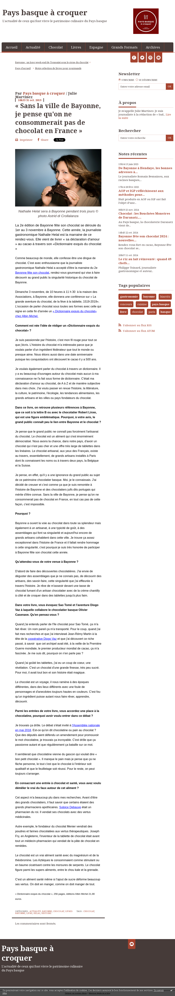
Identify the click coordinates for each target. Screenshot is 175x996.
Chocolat (56, 47)
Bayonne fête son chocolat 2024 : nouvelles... (143, 238)
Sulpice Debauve (70, 807)
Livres (76, 47)
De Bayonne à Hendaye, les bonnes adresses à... (145, 170)
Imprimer (23, 139)
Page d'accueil (23, 68)
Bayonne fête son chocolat (32, 272)
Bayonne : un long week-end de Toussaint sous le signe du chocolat (51, 62)
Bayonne (47, 911)
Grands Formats (124, 47)
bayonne (20, 913)
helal (36, 913)
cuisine (142, 304)
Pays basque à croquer (45, 12)
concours (126, 304)
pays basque (160, 304)
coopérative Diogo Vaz (42, 638)
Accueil (11, 47)
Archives (153, 47)
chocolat (88, 911)
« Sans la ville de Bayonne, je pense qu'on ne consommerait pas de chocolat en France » (58, 118)
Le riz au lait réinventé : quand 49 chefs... (144, 261)
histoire (46, 913)
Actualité (33, 47)
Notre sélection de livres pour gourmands (58, 68)
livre (29, 913)
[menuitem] (12, 47)
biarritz (165, 296)
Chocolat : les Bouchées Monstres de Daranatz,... (144, 215)
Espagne (96, 47)
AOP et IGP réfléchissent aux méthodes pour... (141, 193)
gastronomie (129, 296)
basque (166, 312)
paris (152, 312)
